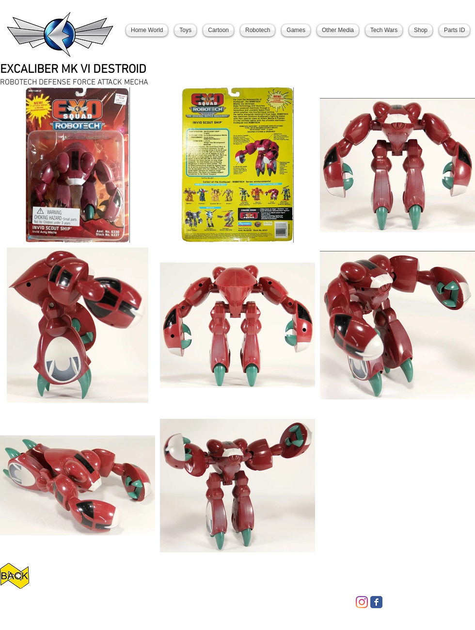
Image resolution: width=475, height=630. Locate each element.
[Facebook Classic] (376, 602)
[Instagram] (362, 602)
